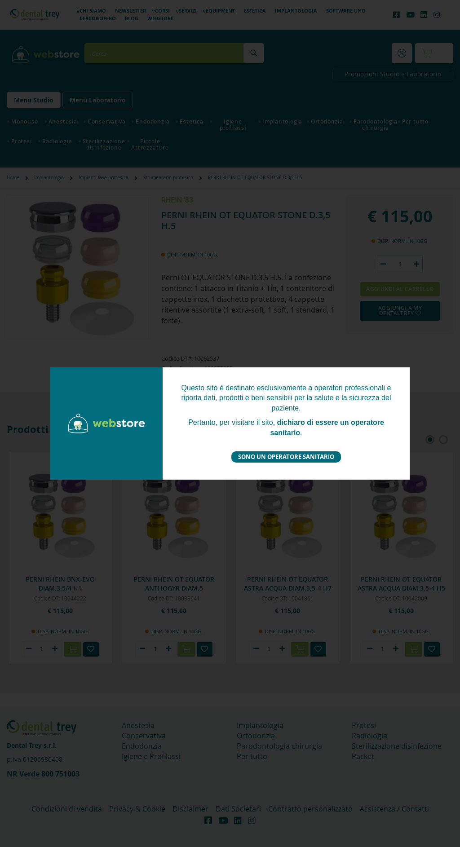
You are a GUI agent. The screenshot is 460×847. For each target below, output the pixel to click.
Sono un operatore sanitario (286, 457)
